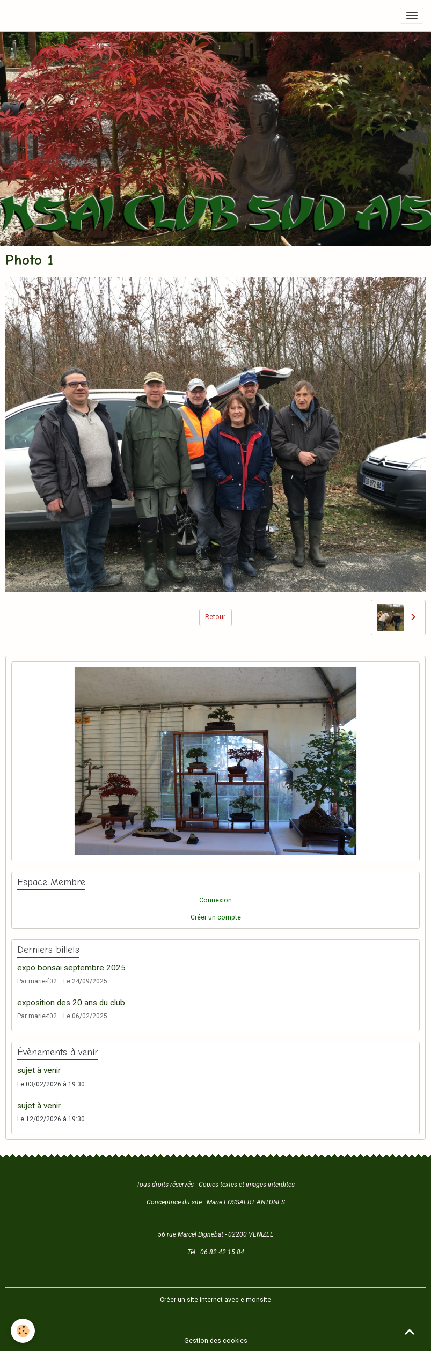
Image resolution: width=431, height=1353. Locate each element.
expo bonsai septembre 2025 (71, 968)
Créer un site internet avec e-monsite (215, 1300)
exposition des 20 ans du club (71, 1003)
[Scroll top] (409, 1331)
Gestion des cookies (215, 1340)
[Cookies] (23, 1331)
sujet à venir (39, 1070)
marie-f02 (42, 981)
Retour (215, 617)
